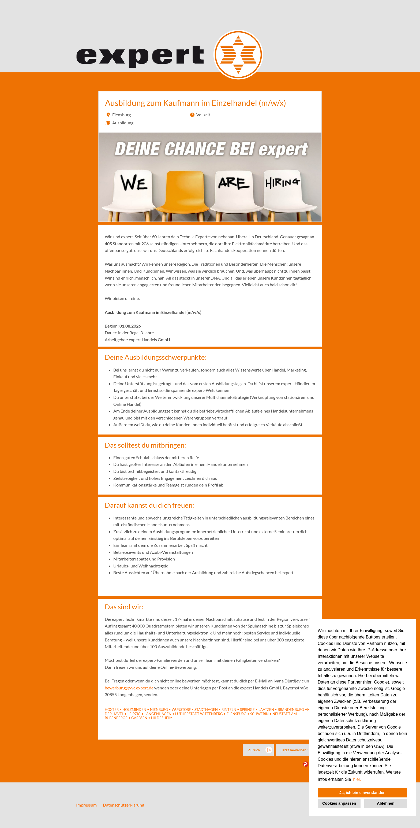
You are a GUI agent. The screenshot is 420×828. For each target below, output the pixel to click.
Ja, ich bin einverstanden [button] (362, 792)
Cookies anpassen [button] (339, 803)
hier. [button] (357, 779)
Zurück (254, 750)
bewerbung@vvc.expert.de (129, 687)
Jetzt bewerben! (294, 750)
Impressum (86, 804)
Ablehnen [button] (386, 803)
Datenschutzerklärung (123, 804)
